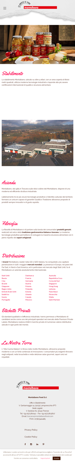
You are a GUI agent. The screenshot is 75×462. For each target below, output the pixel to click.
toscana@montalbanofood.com (40, 416)
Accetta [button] (56, 458)
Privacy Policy (31, 430)
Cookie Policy (31, 437)
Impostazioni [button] (45, 458)
